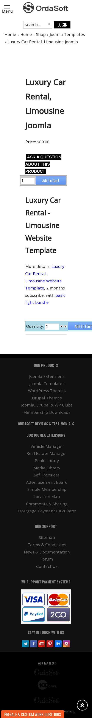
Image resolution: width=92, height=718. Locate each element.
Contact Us (47, 566)
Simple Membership (46, 489)
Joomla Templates (67, 34)
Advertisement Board (47, 482)
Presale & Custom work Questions (32, 714)
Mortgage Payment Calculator (47, 510)
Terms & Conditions (47, 544)
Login (62, 24)
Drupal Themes (47, 398)
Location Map (47, 496)
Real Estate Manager (47, 453)
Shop (41, 34)
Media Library (46, 467)
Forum (47, 559)
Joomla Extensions (46, 376)
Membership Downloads (46, 412)
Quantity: (35, 326)
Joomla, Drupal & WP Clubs (47, 405)
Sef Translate (47, 475)
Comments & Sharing (46, 503)
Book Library (47, 460)
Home (10, 34)
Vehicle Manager (47, 446)
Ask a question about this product (43, 164)
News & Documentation (47, 552)
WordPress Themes (47, 390)
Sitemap (47, 537)
